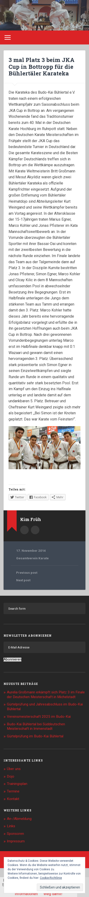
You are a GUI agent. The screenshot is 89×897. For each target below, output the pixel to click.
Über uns (14, 769)
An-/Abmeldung (19, 819)
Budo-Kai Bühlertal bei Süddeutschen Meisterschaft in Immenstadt (36, 726)
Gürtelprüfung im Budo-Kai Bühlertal (35, 736)
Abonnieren (12, 659)
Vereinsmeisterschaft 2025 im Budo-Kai (39, 716)
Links (11, 826)
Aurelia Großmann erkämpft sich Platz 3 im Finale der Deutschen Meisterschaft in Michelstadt (46, 694)
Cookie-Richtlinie (51, 877)
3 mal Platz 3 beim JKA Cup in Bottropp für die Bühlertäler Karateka (42, 66)
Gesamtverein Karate (32, 558)
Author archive (24, 530)
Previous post (26, 572)
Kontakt (13, 799)
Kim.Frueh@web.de (35, 530)
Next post (23, 580)
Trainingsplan (17, 784)
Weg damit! (52, 894)
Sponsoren (15, 833)
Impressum (16, 841)
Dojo (10, 776)
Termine (13, 791)
